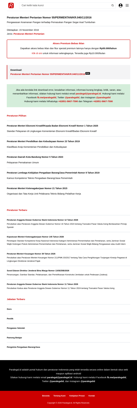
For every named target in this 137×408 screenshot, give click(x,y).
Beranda (46, 396)
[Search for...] (64, 5)
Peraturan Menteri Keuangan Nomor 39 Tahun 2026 (31, 253)
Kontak (92, 396)
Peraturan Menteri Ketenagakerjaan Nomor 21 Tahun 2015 (38, 188)
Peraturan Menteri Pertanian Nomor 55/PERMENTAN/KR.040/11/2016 (50, 74)
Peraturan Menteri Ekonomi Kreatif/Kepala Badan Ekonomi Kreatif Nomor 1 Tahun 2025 (54, 126)
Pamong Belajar (14, 337)
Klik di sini (37, 53)
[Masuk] (121, 5)
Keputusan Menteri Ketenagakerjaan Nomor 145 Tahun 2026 (35, 237)
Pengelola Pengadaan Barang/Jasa (23, 347)
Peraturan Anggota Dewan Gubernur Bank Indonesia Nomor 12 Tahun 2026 (42, 220)
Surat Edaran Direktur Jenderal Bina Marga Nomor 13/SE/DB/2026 (38, 270)
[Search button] (112, 5)
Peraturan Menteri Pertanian (29, 33)
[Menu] (127, 5)
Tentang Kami (59, 396)
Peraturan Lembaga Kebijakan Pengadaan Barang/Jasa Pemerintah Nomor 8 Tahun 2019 (55, 172)
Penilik (10, 318)
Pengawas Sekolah (16, 328)
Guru (9, 309)
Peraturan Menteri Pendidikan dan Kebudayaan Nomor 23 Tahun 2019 (44, 141)
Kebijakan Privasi (77, 396)
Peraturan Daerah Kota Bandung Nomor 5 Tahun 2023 (36, 157)
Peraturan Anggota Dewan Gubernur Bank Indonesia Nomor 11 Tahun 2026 (42, 284)
